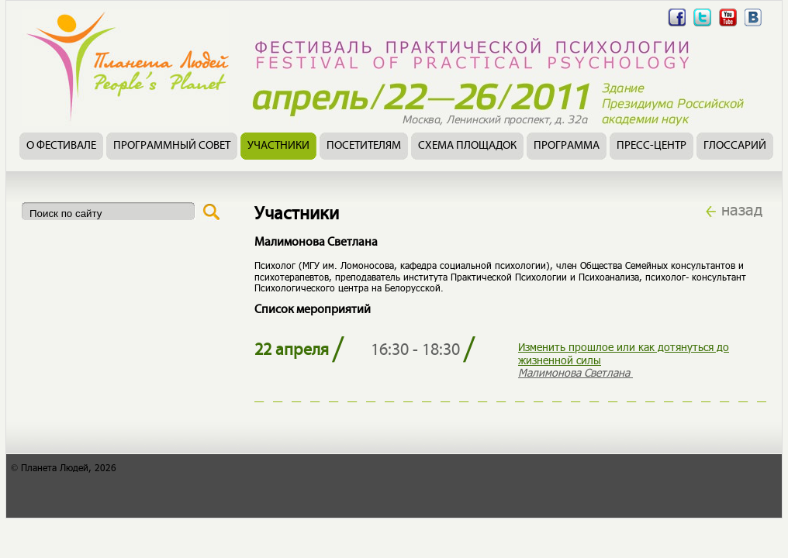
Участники (278, 146)
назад (741, 209)
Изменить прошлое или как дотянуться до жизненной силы (623, 353)
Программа (567, 146)
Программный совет (171, 146)
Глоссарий (734, 146)
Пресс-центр (651, 146)
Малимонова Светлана (575, 372)
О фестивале (61, 146)
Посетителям (364, 146)
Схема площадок (467, 146)
